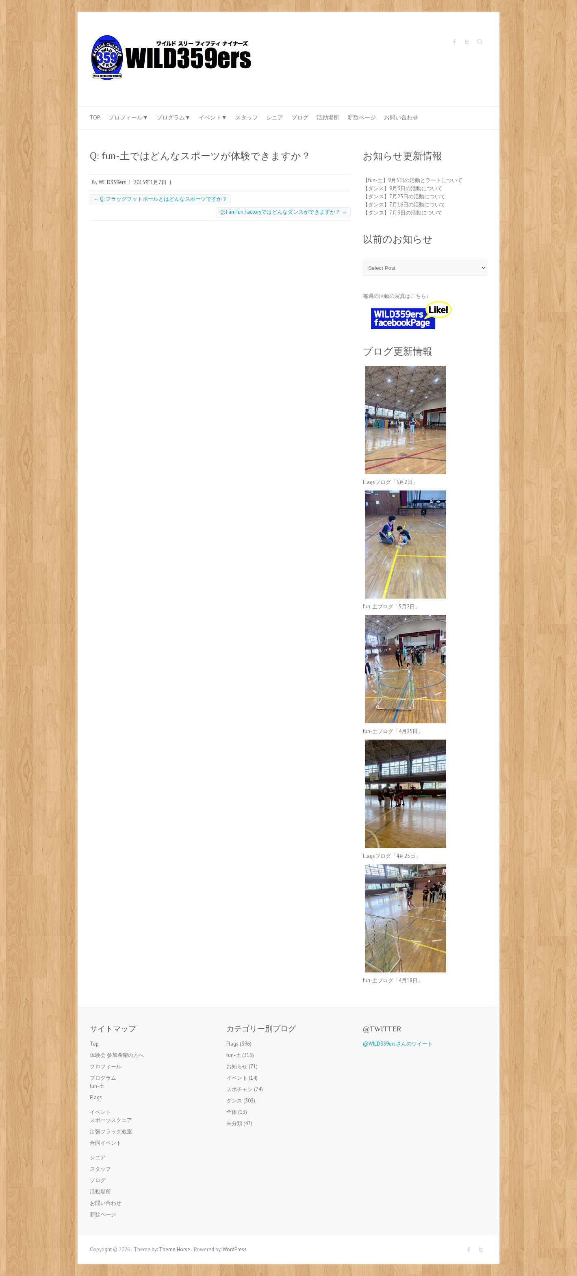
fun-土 (97, 1086)
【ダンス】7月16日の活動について (404, 204)
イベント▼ (213, 117)
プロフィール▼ (128, 117)
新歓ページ (361, 117)
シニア (274, 117)
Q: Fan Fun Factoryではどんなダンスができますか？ (283, 211)
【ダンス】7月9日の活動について (403, 212)
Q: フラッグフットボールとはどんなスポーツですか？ (160, 198)
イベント (100, 1112)
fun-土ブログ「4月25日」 (393, 731)
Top (95, 117)
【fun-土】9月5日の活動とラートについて (412, 180)
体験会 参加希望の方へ (117, 1055)
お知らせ (236, 1066)
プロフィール (105, 1066)
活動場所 (328, 117)
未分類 (234, 1123)
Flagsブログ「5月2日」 (390, 482)
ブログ (299, 117)
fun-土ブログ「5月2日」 (391, 606)
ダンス (234, 1100)
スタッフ (246, 117)
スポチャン (239, 1089)
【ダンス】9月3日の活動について (403, 188)
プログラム (103, 1077)
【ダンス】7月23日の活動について (404, 196)
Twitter (467, 42)
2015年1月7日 (150, 182)
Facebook (455, 42)
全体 (231, 1112)
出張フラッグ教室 (111, 1131)
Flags (96, 1097)
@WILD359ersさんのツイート (398, 1043)
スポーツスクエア (111, 1120)
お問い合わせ (401, 117)
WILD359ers (112, 182)
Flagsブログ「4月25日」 (392, 856)
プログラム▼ (173, 117)
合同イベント (105, 1142)
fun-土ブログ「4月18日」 (393, 980)
